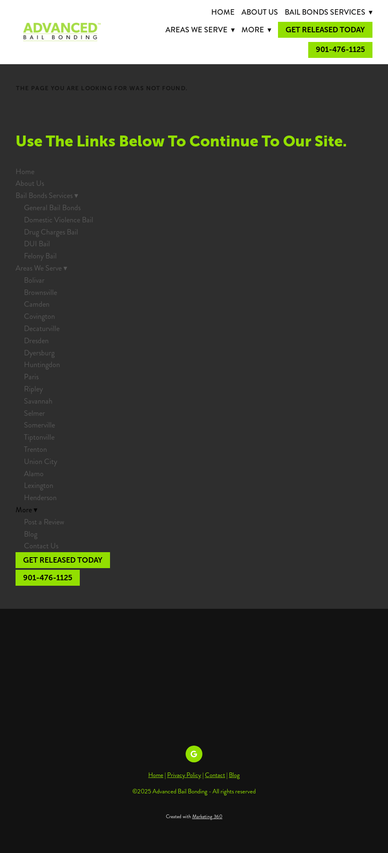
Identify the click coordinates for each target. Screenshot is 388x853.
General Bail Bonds (52, 207)
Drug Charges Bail (51, 232)
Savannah (38, 401)
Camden (37, 304)
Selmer (34, 413)
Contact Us (41, 545)
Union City (40, 461)
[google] (194, 754)
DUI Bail (37, 243)
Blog (30, 534)
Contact (215, 775)
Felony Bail (40, 255)
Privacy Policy (184, 775)
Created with (194, 816)
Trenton (35, 449)
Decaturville (42, 328)
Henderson (40, 497)
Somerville (39, 425)
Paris (31, 376)
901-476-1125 (340, 49)
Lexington (38, 485)
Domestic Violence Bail (58, 219)
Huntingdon (42, 364)
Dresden (36, 340)
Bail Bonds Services (328, 12)
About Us (259, 12)
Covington (39, 316)
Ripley (33, 388)
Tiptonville (39, 437)
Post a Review (44, 521)
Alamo (34, 473)
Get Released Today (325, 30)
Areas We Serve (200, 29)
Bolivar (34, 280)
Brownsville (40, 292)
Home (223, 12)
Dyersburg (39, 352)
